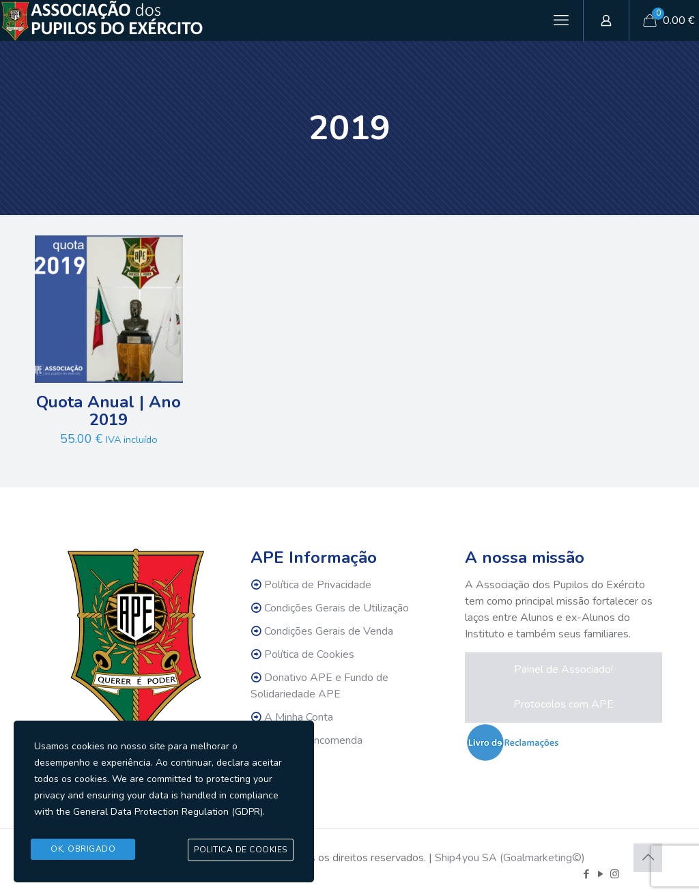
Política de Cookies (309, 654)
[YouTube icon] (600, 874)
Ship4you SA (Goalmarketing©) (510, 857)
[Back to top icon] (647, 857)
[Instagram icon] (615, 874)
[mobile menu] (561, 20)
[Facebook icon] (586, 874)
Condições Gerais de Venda (328, 631)
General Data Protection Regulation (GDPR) (168, 813)
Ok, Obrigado (83, 849)
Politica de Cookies (240, 850)
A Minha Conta (298, 717)
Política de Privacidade (317, 584)
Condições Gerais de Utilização (336, 608)
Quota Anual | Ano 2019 (108, 411)
